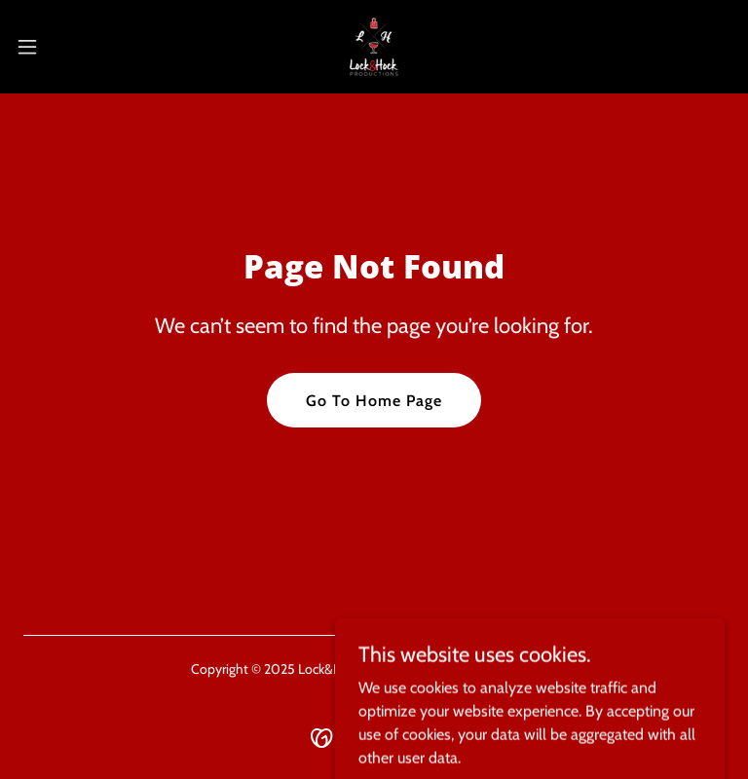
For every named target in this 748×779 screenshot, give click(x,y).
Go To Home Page (374, 400)
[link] (374, 47)
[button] (63, 46)
